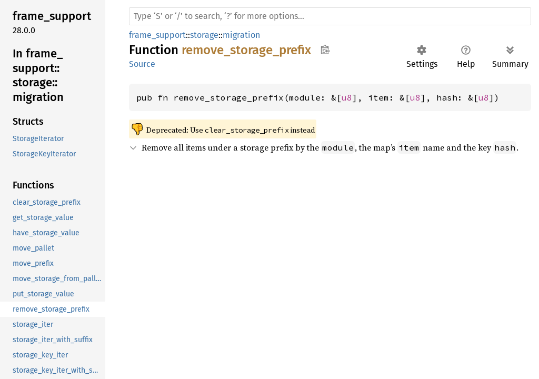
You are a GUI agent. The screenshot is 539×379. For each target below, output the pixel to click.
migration (241, 35)
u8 (347, 97)
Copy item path (325, 49)
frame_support (157, 35)
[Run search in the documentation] (330, 16)
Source (142, 64)
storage (204, 35)
